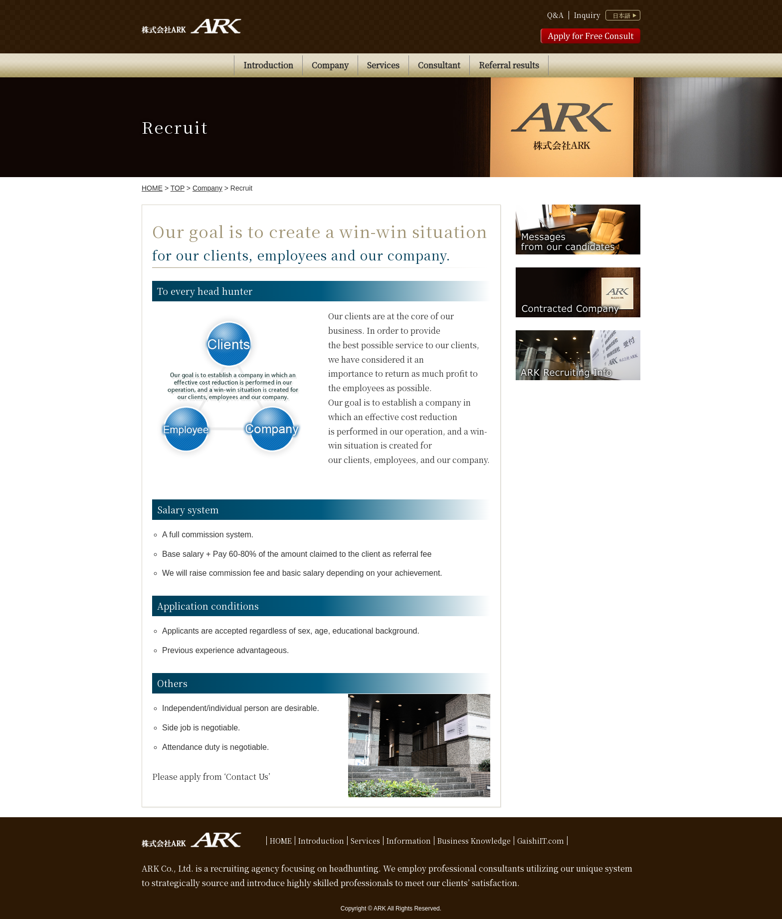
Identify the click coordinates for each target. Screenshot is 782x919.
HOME (281, 840)
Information (409, 840)
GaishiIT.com (540, 840)
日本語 (621, 15)
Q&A (555, 15)
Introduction (268, 65)
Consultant (439, 65)
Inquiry (587, 15)
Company (330, 65)
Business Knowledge (474, 840)
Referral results (509, 65)
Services (383, 65)
